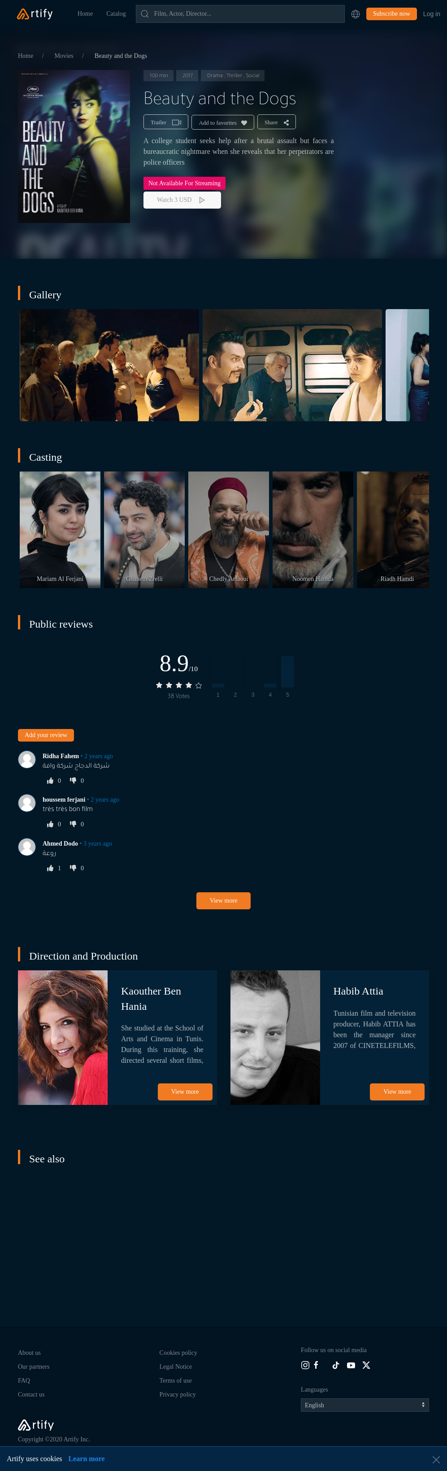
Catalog (116, 13)
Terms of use (176, 1380)
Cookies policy (178, 1352)
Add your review (46, 735)
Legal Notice (176, 1366)
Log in (431, 13)
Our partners (33, 1366)
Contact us (31, 1394)
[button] (355, 14)
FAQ (24, 1380)
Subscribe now (391, 13)
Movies (65, 55)
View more (224, 900)
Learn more (87, 1458)
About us (29, 1352)
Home (85, 13)
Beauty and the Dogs (121, 55)
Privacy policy (178, 1394)
